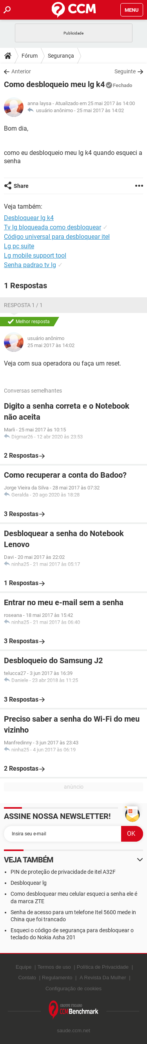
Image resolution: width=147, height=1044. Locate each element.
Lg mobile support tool (35, 255)
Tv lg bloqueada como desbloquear (52, 227)
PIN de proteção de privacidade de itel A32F (63, 872)
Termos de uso (54, 967)
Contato (27, 977)
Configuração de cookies (73, 988)
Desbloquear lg (29, 883)
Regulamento (57, 977)
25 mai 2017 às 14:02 (100, 110)
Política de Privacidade (103, 967)
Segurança (61, 56)
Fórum (30, 56)
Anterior (21, 71)
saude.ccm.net (73, 1030)
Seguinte (125, 71)
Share (21, 186)
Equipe (23, 967)
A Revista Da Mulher (103, 977)
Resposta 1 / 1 (23, 305)
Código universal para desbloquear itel (57, 236)
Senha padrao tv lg (30, 265)
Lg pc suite (19, 246)
